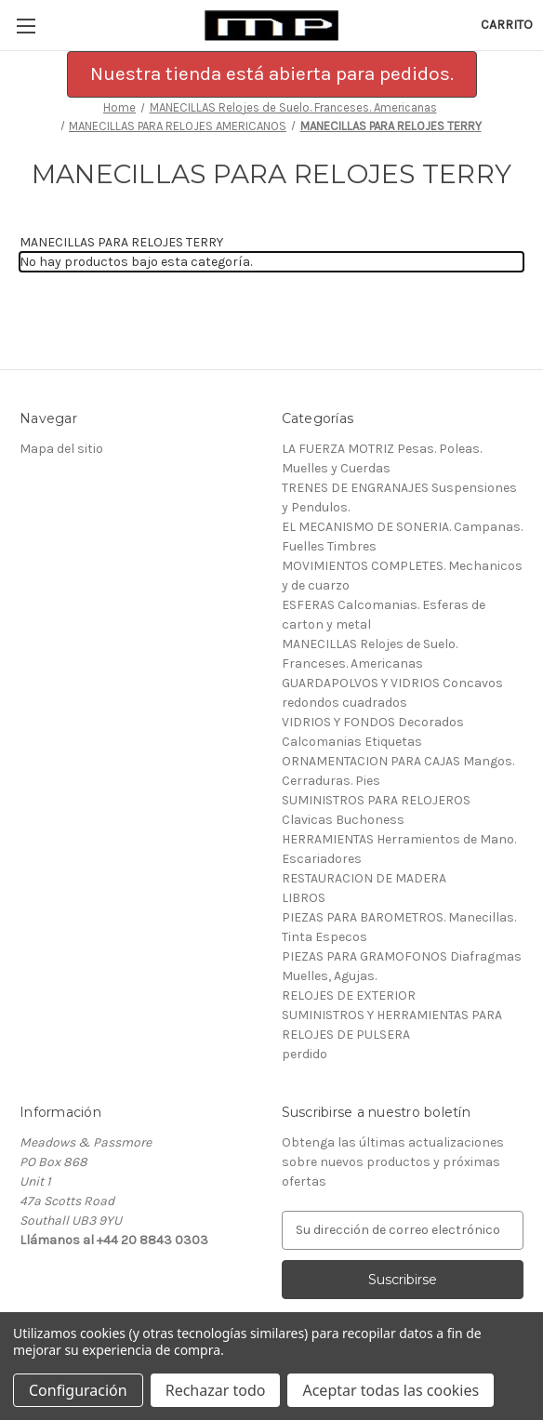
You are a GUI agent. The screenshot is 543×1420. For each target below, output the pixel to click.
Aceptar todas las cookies (390, 1390)
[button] (272, 74)
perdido (304, 1054)
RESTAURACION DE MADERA (364, 878)
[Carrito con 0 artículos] (506, 24)
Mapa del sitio (61, 449)
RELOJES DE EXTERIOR (349, 995)
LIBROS (303, 898)
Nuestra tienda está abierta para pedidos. (272, 73)
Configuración (78, 1390)
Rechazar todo (216, 1390)
